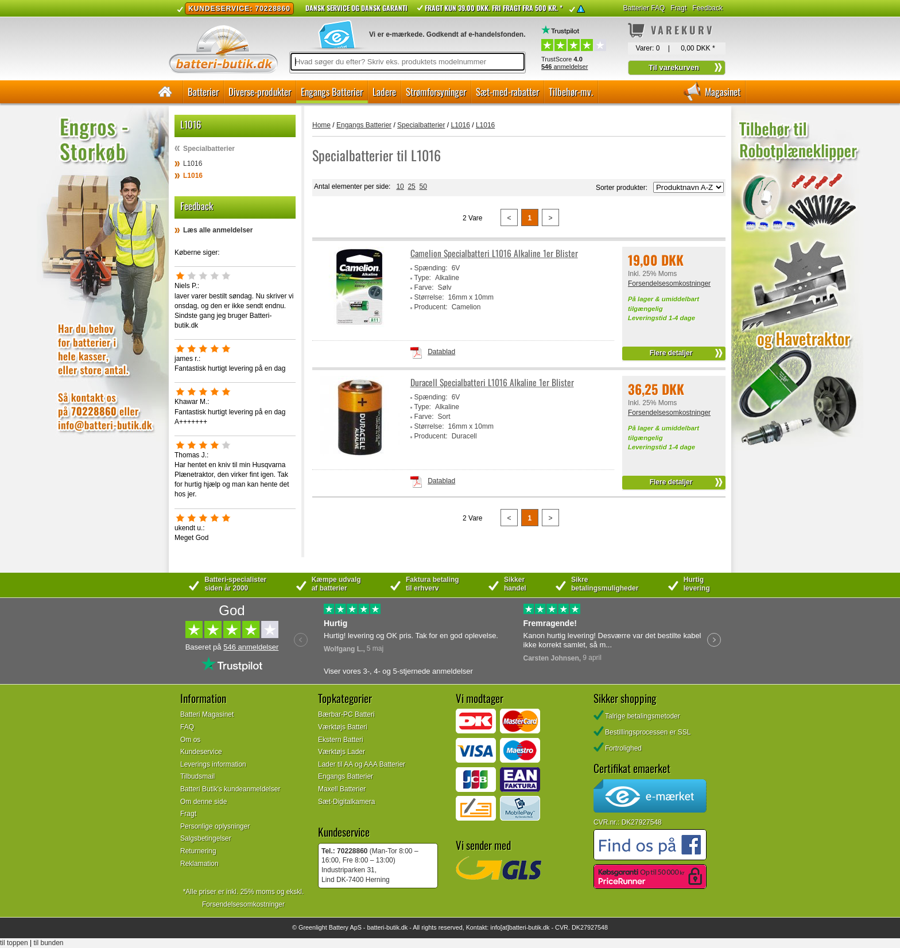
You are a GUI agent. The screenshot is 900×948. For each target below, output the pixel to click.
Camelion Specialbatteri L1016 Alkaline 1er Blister (494, 253)
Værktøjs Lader (341, 752)
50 (422, 186)
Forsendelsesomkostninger (669, 283)
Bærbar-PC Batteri (346, 714)
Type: (422, 278)
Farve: (424, 287)
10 (400, 186)
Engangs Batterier (332, 91)
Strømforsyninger (436, 91)
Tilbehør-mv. (571, 91)
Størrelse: (429, 297)
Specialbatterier (209, 149)
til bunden (49, 943)
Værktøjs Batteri (342, 727)
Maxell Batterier (342, 789)
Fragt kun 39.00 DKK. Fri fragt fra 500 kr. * (493, 8)
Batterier (203, 91)
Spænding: (431, 268)
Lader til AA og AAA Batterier (361, 764)
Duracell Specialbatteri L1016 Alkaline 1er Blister (492, 382)
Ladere (384, 91)
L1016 (192, 164)
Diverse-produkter (259, 91)
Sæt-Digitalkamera (346, 802)
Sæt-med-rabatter (507, 91)
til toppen (14, 943)
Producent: (431, 307)
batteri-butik (383, 927)
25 (411, 186)
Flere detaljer (671, 353)
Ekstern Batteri (340, 740)
